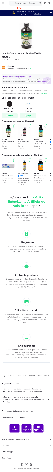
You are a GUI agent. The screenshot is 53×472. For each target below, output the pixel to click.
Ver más (43, 93)
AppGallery (38, 428)
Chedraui (10, 66)
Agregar (9, 115)
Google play (26, 428)
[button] (26, 8)
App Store (14, 428)
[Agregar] (13, 125)
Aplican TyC (37, 14)
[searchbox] (26, 3)
